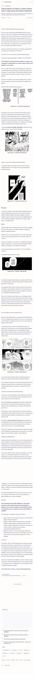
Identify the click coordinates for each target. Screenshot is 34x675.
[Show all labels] (4, 663)
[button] (5, 672)
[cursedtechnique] (8, 5)
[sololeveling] (26, 659)
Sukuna (10, 34)
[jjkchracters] (5, 659)
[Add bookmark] (27, 17)
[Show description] (24, 582)
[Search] (30, 2)
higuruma (15, 537)
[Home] (2, 5)
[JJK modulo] (26, 656)
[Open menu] (2, 2)
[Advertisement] (16, 478)
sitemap (21, 666)
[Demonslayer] (14, 656)
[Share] (31, 17)
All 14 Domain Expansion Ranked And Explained (14, 645)
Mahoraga (22, 323)
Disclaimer (13, 666)
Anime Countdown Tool (12, 575)
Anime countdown (27, 666)
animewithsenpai (8, 2)
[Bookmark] (32, 2)
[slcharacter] (19, 659)
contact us (8, 666)
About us (3, 666)
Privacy (17, 666)
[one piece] (13, 659)
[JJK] (21, 656)
